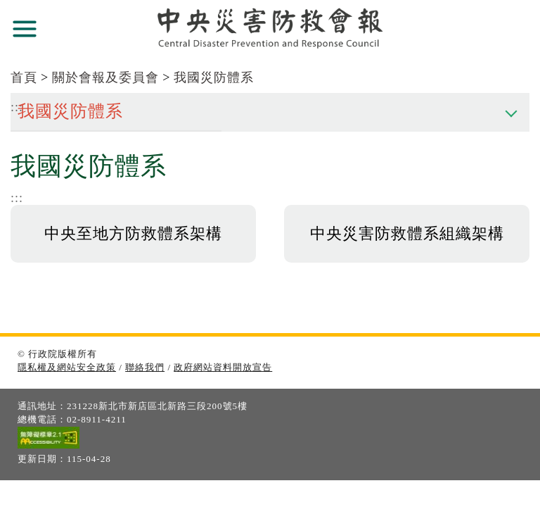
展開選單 (25, 29)
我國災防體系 (214, 77)
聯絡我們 (145, 367)
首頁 (24, 77)
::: (17, 198)
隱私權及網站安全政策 (67, 367)
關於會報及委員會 (105, 77)
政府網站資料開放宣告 (223, 367)
